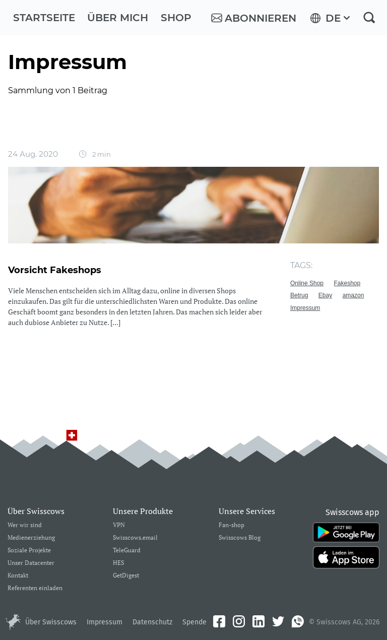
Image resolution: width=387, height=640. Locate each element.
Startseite (44, 18)
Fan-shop (231, 525)
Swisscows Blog (240, 538)
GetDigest (126, 576)
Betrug (299, 295)
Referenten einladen (35, 588)
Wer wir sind (25, 525)
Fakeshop (347, 283)
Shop (176, 18)
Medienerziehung (31, 538)
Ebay (325, 295)
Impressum (305, 307)
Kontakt (18, 576)
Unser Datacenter (31, 563)
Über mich (117, 18)
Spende (194, 622)
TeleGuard (127, 550)
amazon (353, 295)
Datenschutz (152, 622)
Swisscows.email (135, 538)
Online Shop (307, 283)
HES (118, 563)
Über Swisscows (51, 622)
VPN (119, 525)
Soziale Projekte (29, 550)
